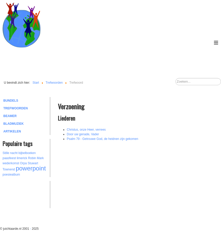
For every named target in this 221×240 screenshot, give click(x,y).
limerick (22, 158)
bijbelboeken (27, 153)
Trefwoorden (15, 108)
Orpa (23, 163)
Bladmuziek (13, 124)
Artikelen (12, 131)
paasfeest (9, 158)
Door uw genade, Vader (83, 134)
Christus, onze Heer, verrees (86, 129)
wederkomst (11, 163)
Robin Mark (36, 158)
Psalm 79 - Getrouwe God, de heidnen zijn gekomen (102, 139)
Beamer (10, 116)
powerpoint (31, 168)
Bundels (10, 100)
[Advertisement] (31, 193)
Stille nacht (10, 153)
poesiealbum (11, 174)
